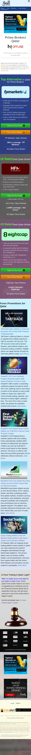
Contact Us (7, 715)
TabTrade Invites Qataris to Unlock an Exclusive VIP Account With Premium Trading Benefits (15, 331)
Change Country (26, 710)
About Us (2, 715)
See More (23, 736)
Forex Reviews (22, 8)
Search (24, 715)
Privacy (11, 715)
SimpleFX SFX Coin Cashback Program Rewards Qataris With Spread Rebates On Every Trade (13, 378)
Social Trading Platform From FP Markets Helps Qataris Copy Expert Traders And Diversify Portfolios (14, 538)
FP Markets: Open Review (16, 139)
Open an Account (16, 126)
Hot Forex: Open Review (16, 204)
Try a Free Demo (16, 132)
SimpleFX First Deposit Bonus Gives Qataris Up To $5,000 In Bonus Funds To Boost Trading (15, 431)
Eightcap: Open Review (16, 284)
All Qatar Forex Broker (16, 150)
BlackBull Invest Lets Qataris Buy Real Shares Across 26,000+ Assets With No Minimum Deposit (15, 483)
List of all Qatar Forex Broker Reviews (15, 649)
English (14, 8)
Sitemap (29, 715)
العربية (12, 703)
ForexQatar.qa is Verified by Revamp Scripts (21, 732)
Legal (21, 715)
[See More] (24, 354)
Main (8, 8)
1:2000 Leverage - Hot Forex (16, 199)
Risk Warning (17, 715)
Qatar (3, 8)
